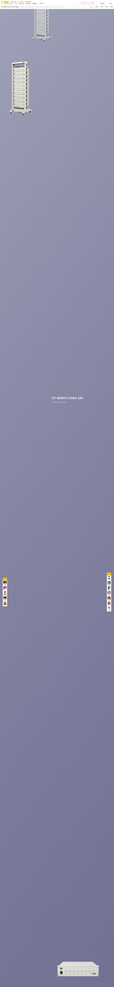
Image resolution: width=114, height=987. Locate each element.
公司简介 (41, 3)
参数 (97, 6)
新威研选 (35, 3)
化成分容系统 (20, 1)
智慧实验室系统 (28, 1)
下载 (102, 6)
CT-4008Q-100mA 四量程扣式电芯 (57, 6)
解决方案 (21, 3)
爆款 (11, 3)
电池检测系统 (13, 1)
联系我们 (102, 3)
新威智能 (28, 3)
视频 (112, 6)
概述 (92, 6)
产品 (16, 3)
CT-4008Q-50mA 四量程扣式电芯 (42, 6)
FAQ (107, 6)
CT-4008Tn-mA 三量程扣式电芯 (27, 6)
